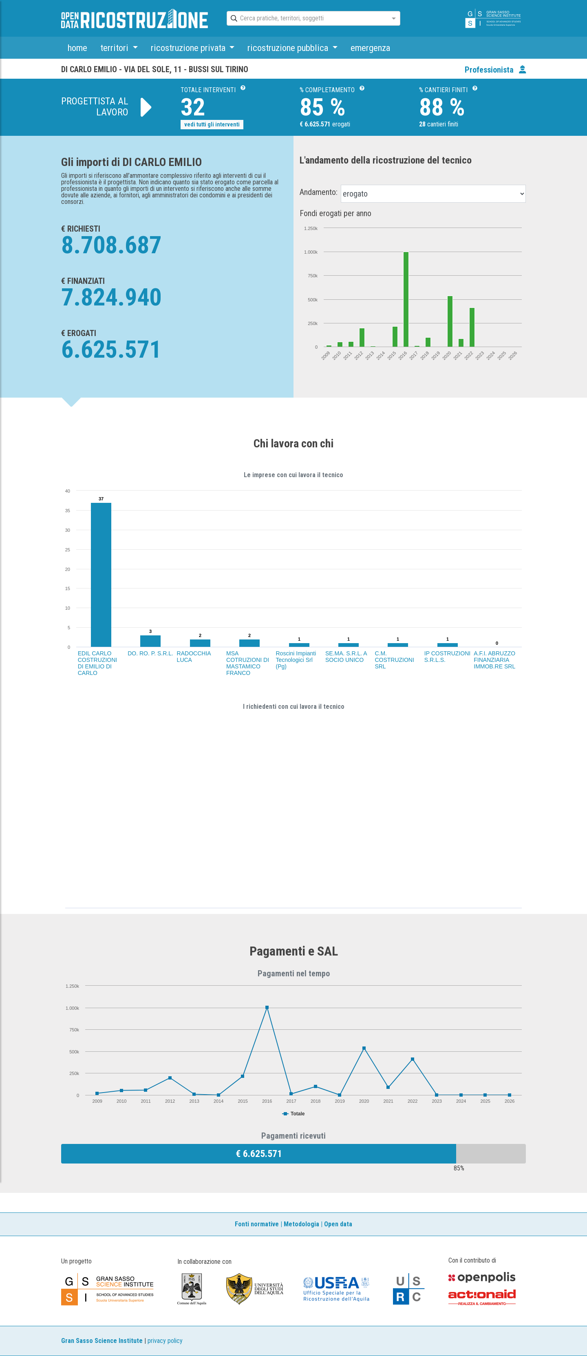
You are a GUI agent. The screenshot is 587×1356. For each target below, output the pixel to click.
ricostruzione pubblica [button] (288, 47)
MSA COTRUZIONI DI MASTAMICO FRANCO (247, 663)
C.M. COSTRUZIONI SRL (394, 660)
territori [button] (115, 47)
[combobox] (306, 18)
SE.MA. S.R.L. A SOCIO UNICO (346, 656)
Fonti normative (257, 1224)
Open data (338, 1224)
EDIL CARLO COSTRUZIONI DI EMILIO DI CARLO (97, 663)
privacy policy (165, 1341)
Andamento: (319, 192)
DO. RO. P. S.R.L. (150, 653)
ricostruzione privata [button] (189, 47)
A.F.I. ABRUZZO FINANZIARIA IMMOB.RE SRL (494, 660)
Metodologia (301, 1224)
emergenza (370, 47)
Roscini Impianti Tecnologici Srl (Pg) (296, 660)
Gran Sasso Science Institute (102, 1341)
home (77, 47)
